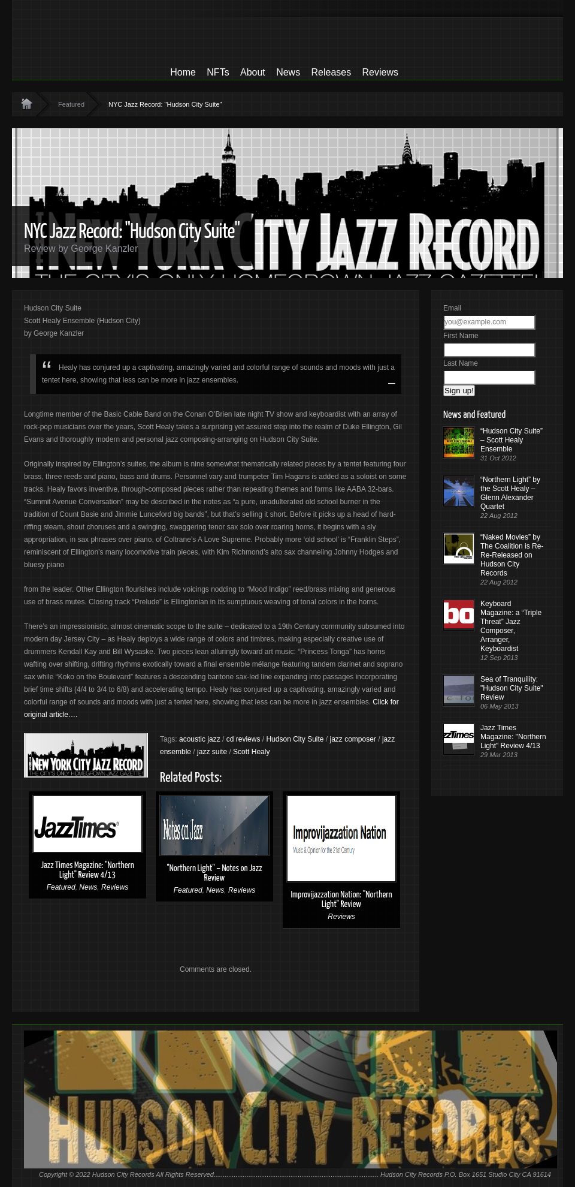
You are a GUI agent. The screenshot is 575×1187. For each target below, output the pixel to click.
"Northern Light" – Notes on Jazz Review (214, 873)
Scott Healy (251, 752)
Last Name (460, 363)
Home (183, 72)
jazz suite (212, 752)
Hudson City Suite (294, 739)
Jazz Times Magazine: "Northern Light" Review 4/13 (87, 870)
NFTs (218, 72)
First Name (461, 336)
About (252, 72)
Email (452, 308)
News (288, 72)
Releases (331, 72)
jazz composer (353, 739)
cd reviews (243, 739)
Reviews (380, 72)
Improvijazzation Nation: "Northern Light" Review (341, 899)
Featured (71, 104)
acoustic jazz (199, 739)
